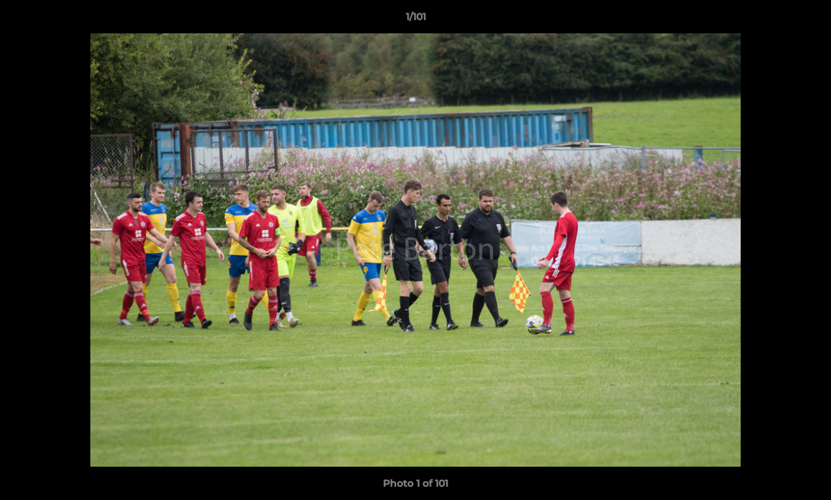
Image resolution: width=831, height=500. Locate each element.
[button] (806, 20)
